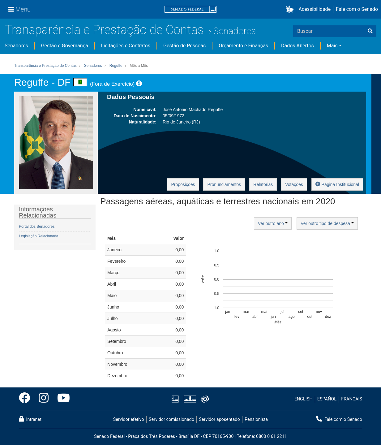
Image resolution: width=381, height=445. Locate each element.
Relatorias (263, 184)
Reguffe (115, 65)
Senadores (234, 30)
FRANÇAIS (351, 399)
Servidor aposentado (219, 419)
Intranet (30, 419)
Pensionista (256, 419)
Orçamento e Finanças (243, 46)
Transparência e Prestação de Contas (104, 30)
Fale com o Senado (357, 9)
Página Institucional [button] (337, 184)
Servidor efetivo (128, 419)
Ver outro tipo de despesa (327, 223)
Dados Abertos (297, 46)
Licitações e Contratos (125, 46)
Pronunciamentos (224, 184)
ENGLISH (303, 399)
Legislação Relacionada (38, 236)
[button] (291, 9)
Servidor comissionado (171, 419)
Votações (294, 184)
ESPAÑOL (326, 399)
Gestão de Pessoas (184, 46)
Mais (332, 46)
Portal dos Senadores (36, 226)
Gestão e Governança (64, 46)
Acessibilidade (315, 9)
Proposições (183, 184)
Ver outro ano (273, 223)
